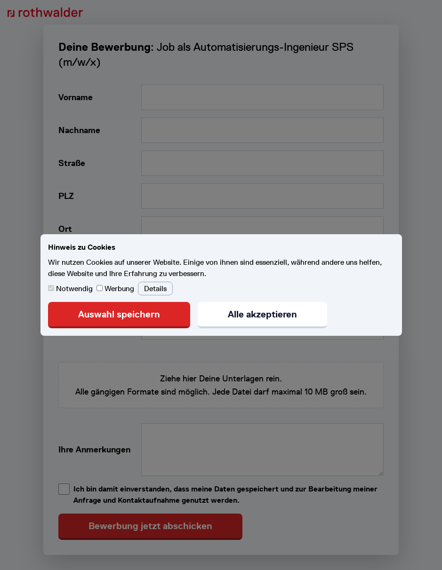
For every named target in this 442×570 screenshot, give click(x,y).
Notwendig (71, 288)
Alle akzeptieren (262, 314)
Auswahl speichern (119, 314)
